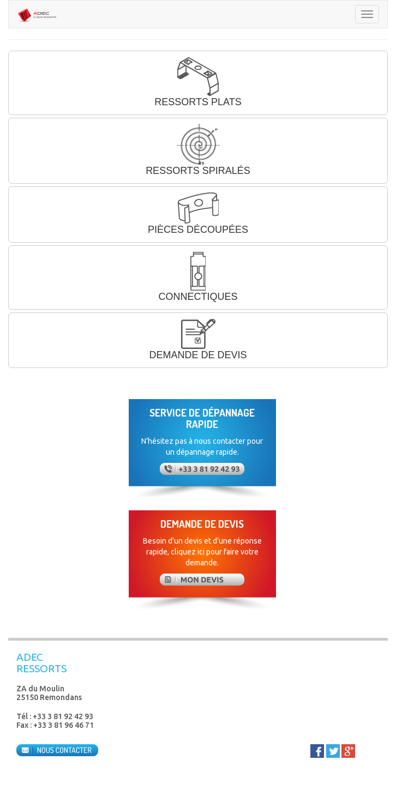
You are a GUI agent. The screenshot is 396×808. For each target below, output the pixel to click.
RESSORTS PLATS (197, 82)
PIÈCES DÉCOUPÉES (198, 213)
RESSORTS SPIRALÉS (198, 150)
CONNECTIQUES (197, 276)
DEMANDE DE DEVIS (198, 339)
